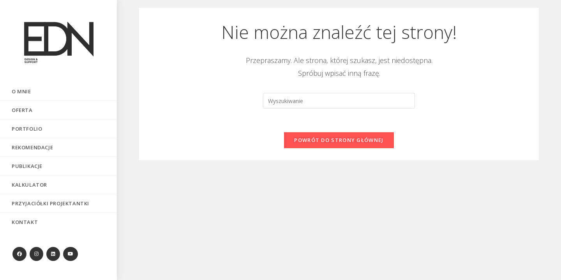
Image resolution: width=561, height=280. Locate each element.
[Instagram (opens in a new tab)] (36, 254)
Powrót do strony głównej (338, 140)
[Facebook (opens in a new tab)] (19, 254)
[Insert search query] (339, 100)
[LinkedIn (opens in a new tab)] (53, 254)
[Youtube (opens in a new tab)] (70, 254)
